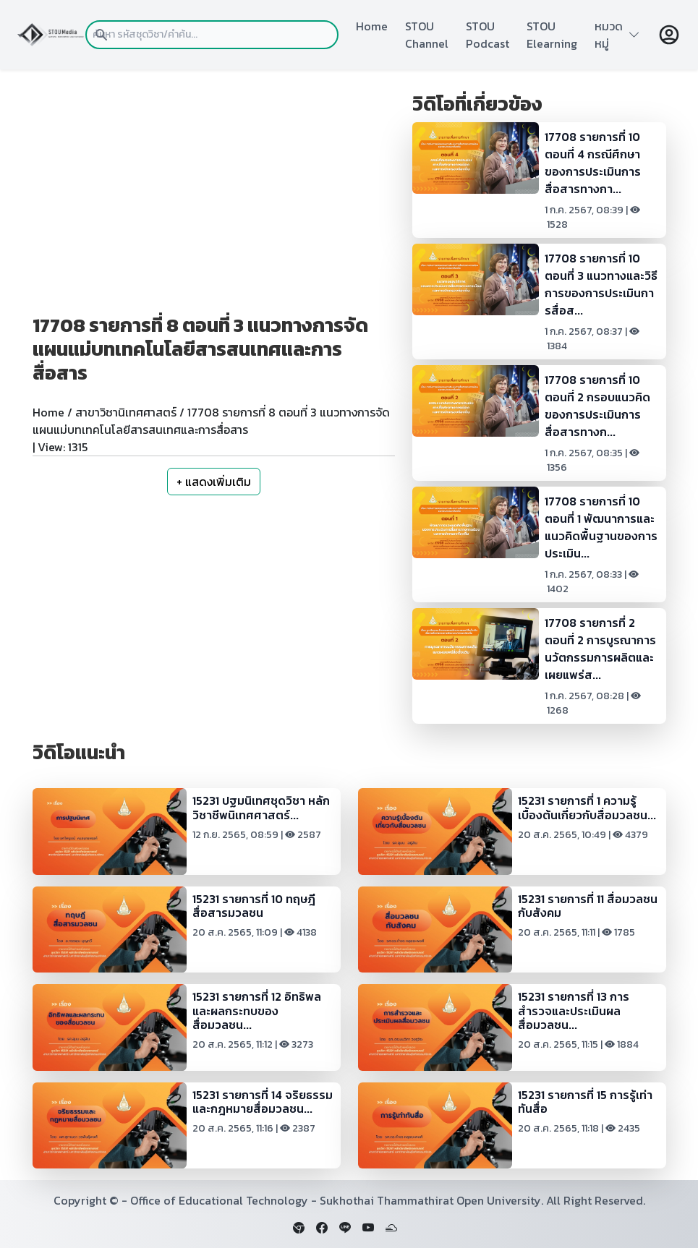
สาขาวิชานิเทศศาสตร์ (125, 412)
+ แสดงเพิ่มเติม (213, 481)
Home (372, 26)
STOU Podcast (487, 34)
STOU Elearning (552, 34)
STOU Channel (426, 34)
